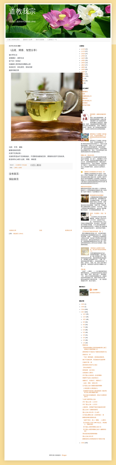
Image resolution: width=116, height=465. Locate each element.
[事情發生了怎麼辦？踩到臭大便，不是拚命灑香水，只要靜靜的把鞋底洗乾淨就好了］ (98, 136)
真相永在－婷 (87, 354)
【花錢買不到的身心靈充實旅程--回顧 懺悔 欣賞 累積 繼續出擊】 (95, 391)
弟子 (82, 78)
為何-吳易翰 (40, 39)
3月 (84, 337)
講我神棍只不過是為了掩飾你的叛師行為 (95, 352)
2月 (84, 340)
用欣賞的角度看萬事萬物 (90, 433)
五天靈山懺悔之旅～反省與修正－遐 (93, 415)
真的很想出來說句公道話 (90, 365)
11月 (84, 317)
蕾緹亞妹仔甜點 (85, 105)
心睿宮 (16, 167)
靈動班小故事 (27, 39)
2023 (83, 304)
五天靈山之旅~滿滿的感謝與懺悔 (92, 385)
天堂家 (83, 94)
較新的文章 (12, 230)
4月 (84, 335)
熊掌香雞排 (84, 103)
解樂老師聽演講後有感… (90, 417)
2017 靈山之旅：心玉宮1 (90, 404)
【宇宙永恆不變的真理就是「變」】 (92, 231)
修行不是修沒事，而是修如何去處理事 (94, 359)
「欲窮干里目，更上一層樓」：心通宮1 (94, 420)
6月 (84, 330)
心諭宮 (83, 72)
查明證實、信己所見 (89, 370)
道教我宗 (22, 11)
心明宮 (83, 56)
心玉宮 (83, 51)
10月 (84, 319)
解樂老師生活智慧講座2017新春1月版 (94, 439)
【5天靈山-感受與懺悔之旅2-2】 (92, 427)
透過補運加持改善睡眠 (96, 195)
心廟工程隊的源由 (13, 39)
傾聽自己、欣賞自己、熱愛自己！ (93, 380)
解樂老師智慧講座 (86, 186)
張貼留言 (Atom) (18, 233)
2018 (83, 309)
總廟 (82, 83)
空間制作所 (84, 98)
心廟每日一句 (52, 39)
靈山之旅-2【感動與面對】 (90, 409)
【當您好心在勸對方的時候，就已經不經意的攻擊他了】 (98, 249)
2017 (83, 312)
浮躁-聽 (83, 269)
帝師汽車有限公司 (86, 100)
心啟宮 (83, 58)
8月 (84, 324)
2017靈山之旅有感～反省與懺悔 (92, 375)
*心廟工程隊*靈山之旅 (89, 399)
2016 (83, 443)
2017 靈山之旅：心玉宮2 (90, 402)
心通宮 (83, 60)
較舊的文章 (68, 230)
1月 (84, 343)
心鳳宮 (83, 65)
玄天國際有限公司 (86, 96)
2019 (83, 307)
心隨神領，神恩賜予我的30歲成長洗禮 (94, 407)
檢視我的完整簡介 (95, 292)
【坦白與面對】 (87, 367)
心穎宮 (83, 69)
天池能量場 (84, 91)
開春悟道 (85, 345)
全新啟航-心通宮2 (88, 372)
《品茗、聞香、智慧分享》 (91, 383)
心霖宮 (20, 167)
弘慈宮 (83, 76)
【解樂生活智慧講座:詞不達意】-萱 (94, 172)
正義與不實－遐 (87, 362)
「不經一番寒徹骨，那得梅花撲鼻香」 (94, 357)
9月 (84, 322)
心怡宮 (83, 53)
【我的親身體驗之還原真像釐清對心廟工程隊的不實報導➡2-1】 (95, 348)
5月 (84, 332)
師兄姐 (83, 81)
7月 (84, 327)
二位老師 (94, 290)
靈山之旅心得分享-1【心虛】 (91, 412)
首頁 (40, 230)
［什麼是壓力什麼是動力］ (91, 388)
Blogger (64, 455)
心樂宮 (83, 67)
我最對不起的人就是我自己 (91, 378)
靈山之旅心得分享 (88, 436)
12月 (84, 314)
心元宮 (83, 49)
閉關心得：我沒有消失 (87, 155)
